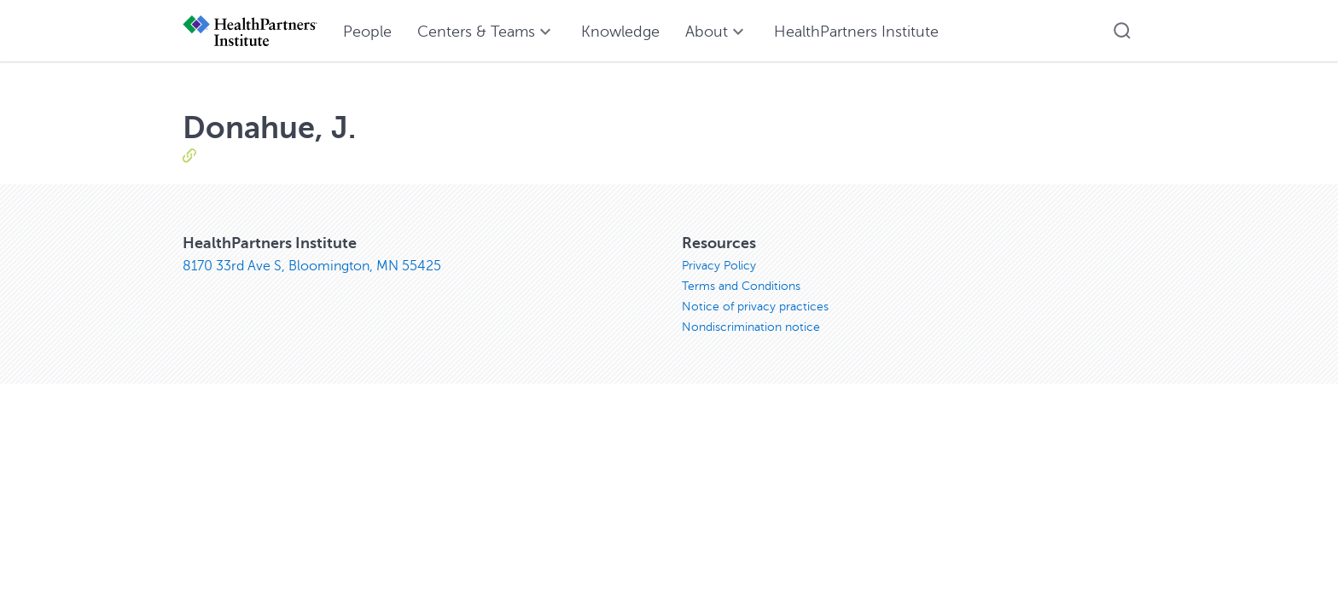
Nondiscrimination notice (751, 327)
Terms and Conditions (741, 286)
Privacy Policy (719, 265)
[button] (1122, 30)
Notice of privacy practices (755, 306)
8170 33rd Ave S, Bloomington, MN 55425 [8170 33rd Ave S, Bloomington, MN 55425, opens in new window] (312, 266)
